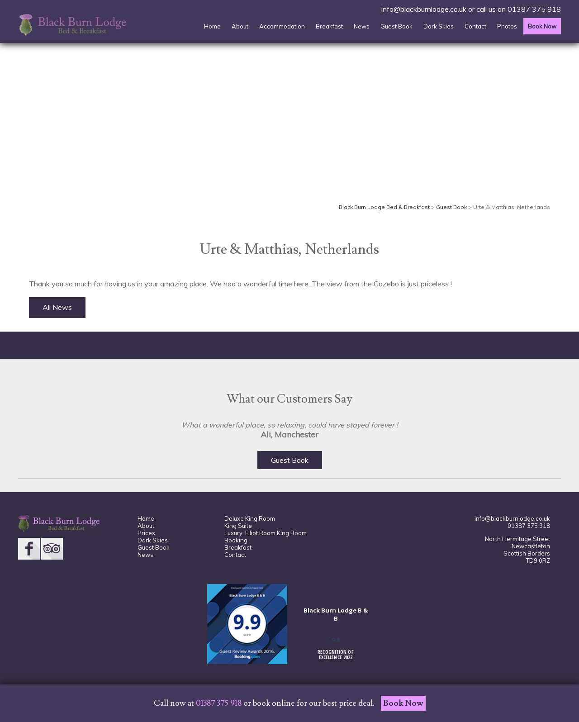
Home (212, 26)
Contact (475, 26)
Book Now (542, 26)
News (362, 26)
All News (57, 307)
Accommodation (282, 26)
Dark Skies (438, 26)
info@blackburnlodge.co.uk (423, 9)
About (240, 26)
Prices (146, 533)
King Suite (238, 525)
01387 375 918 (534, 9)
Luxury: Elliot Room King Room (265, 533)
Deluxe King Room (249, 518)
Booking (235, 540)
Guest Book (396, 26)
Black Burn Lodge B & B (336, 614)
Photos (507, 26)
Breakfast (329, 26)
